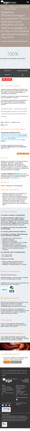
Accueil (3, 6)
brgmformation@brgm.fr (22, 397)
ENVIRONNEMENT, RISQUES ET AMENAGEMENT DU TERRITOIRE (15, 7)
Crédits (18, 370)
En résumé (7, 70)
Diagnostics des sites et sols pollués (12, 139)
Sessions (7, 74)
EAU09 (7, 148)
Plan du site (4, 370)
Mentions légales (12, 370)
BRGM (18, 173)
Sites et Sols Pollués (10, 9)
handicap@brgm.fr (15, 178)
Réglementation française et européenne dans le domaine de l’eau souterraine (14, 134)
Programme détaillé (22, 70)
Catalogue (11, 6)
